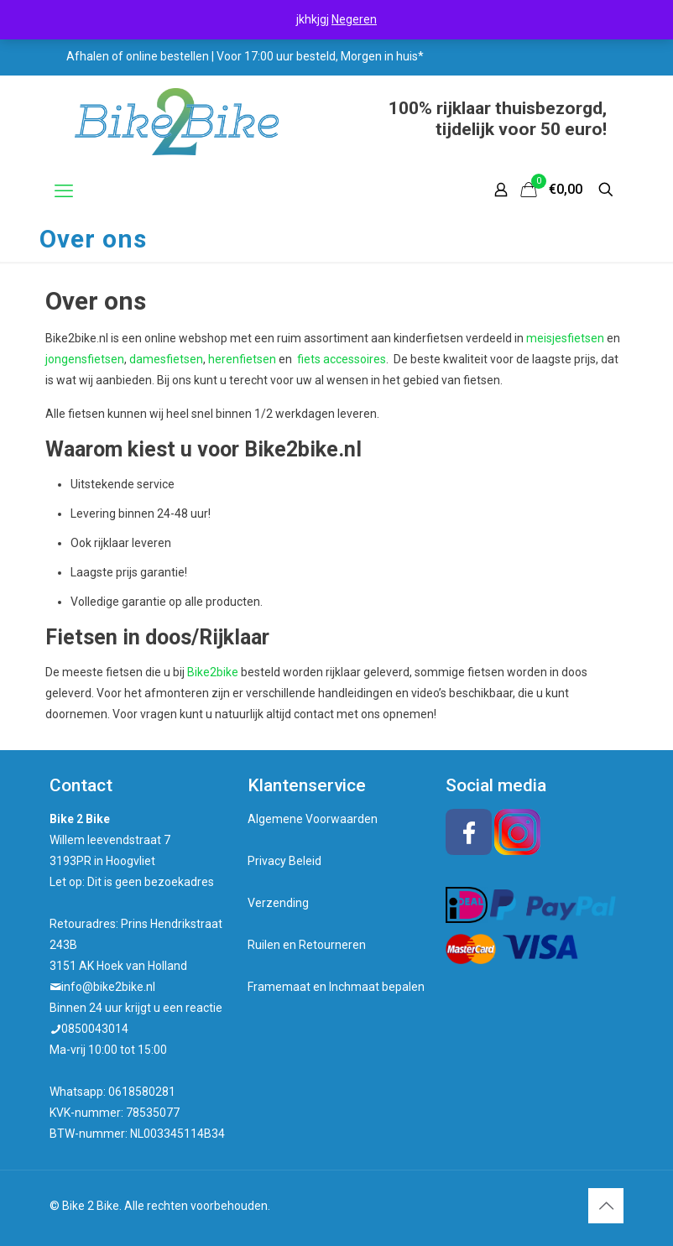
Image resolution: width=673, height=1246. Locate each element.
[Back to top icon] (605, 1205)
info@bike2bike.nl (108, 986)
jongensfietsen (84, 359)
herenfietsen (242, 359)
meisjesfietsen (565, 338)
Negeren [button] (354, 19)
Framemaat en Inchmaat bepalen (336, 986)
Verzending (278, 903)
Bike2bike (212, 672)
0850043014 (94, 1028)
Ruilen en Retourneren (307, 944)
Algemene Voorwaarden (313, 819)
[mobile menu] (64, 191)
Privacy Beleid (284, 861)
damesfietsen (166, 359)
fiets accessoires (341, 359)
